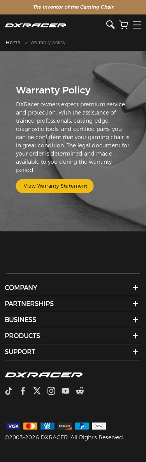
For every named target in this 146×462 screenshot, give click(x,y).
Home (13, 42)
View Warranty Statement (56, 186)
